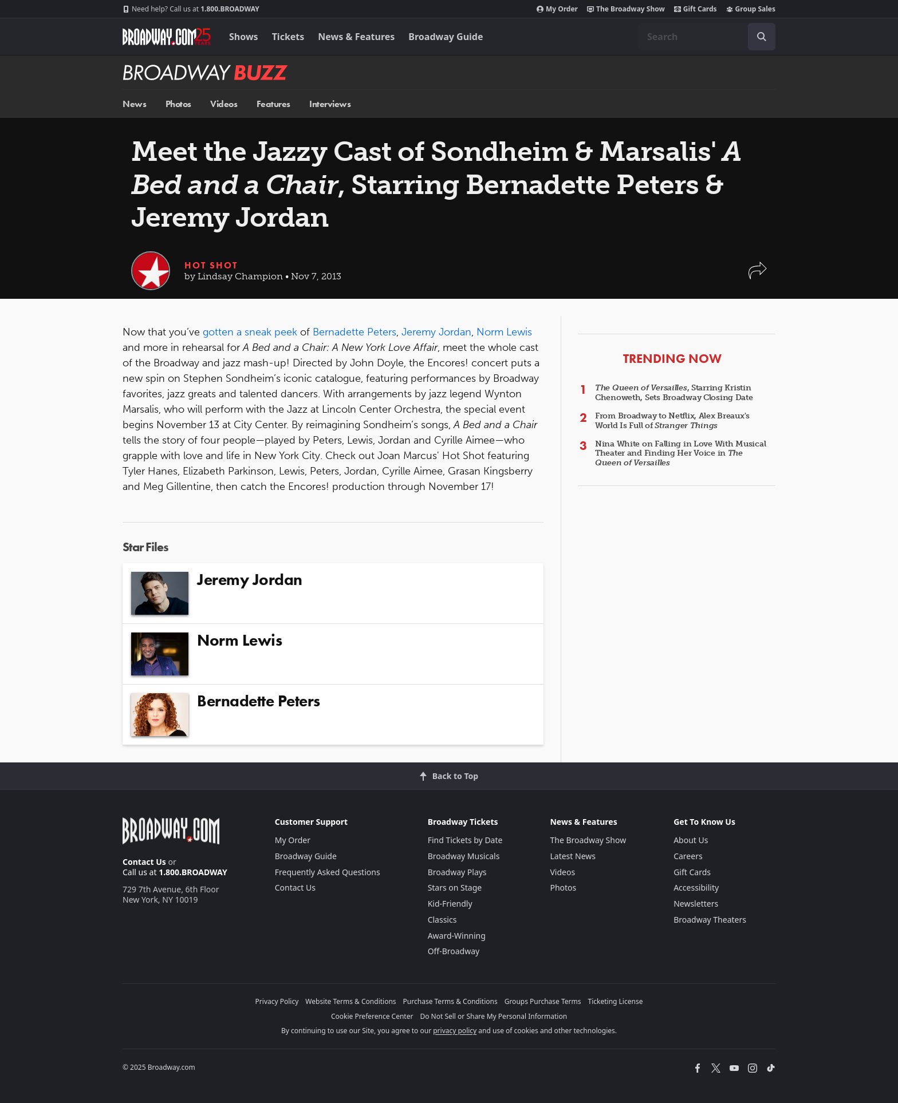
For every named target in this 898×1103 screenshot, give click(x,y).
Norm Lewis (504, 332)
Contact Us (144, 861)
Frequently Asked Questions (327, 872)
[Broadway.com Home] (167, 36)
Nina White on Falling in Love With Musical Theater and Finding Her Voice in (680, 453)
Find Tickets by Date (465, 840)
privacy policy (454, 1030)
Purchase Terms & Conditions (450, 1001)
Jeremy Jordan (436, 332)
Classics (442, 919)
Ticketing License (615, 1001)
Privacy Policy (277, 1001)
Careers (688, 856)
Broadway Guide (445, 36)
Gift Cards (695, 9)
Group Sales (750, 9)
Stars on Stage (455, 887)
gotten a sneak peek (250, 332)
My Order (557, 9)
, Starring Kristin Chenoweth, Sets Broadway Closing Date (674, 392)
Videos (223, 103)
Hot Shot (211, 265)
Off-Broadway (454, 951)
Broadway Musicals (464, 856)
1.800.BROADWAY (191, 9)
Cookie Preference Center (372, 1016)
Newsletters (696, 903)
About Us (691, 840)
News (134, 103)
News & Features (356, 36)
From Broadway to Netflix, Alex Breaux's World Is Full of (672, 420)
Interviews (329, 103)
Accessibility (696, 887)
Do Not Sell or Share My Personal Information (493, 1016)
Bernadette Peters (354, 332)
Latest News (573, 856)
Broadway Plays (457, 872)
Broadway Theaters (710, 919)
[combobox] (706, 36)
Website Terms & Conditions (350, 1001)
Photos (178, 103)
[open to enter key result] (761, 36)
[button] (758, 276)
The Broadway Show (626, 9)
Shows (243, 36)
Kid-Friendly (450, 903)
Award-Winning (457, 935)
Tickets (288, 36)
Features (273, 103)
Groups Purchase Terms (543, 1001)
